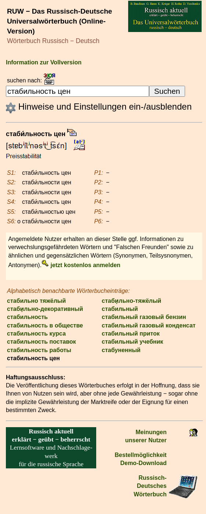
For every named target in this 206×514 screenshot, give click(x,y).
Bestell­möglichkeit (140, 455)
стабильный (120, 309)
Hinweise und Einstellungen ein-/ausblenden (99, 106)
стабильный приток (131, 333)
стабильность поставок (41, 341)
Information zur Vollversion (44, 62)
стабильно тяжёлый (36, 301)
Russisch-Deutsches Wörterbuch (150, 486)
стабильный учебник (132, 341)
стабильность (27, 317)
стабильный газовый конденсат (149, 325)
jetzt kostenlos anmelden (80, 265)
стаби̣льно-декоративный (45, 309)
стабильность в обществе (45, 325)
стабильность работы (39, 350)
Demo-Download (143, 463)
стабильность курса (36, 333)
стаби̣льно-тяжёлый (131, 301)
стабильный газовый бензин (144, 317)
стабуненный (121, 350)
